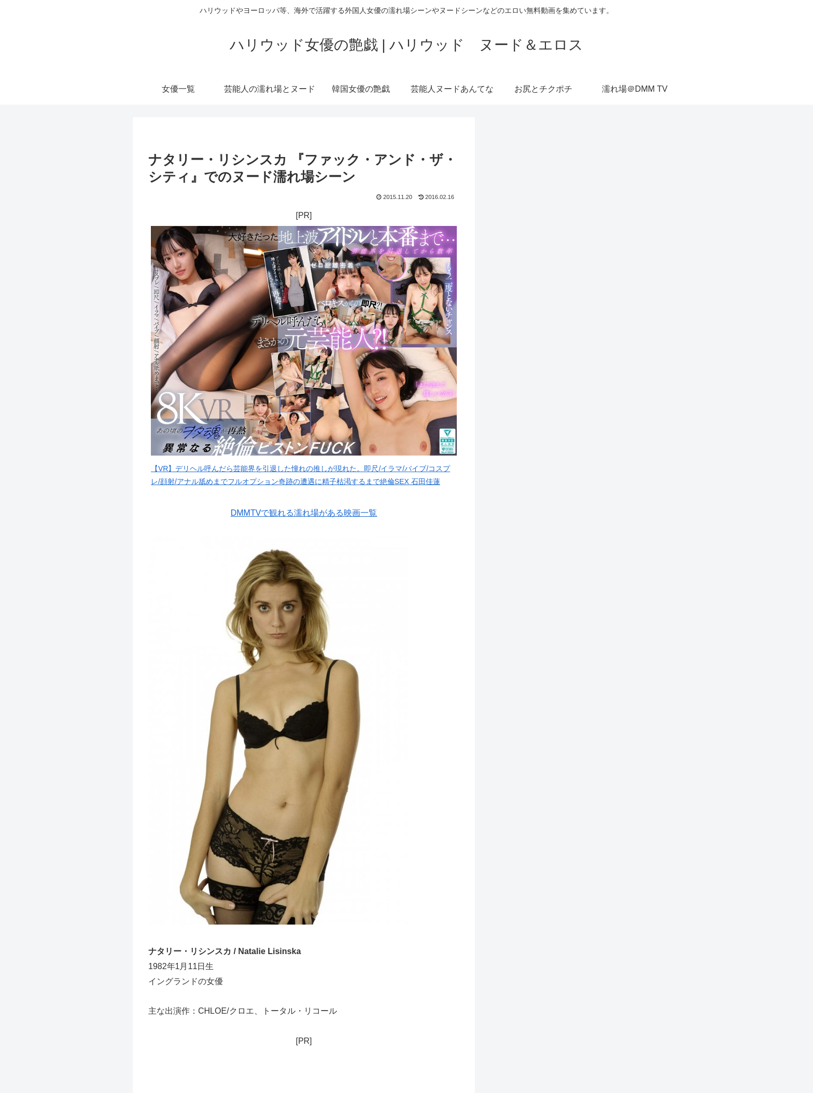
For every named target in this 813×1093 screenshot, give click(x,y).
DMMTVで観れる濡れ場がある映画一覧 (304, 512)
